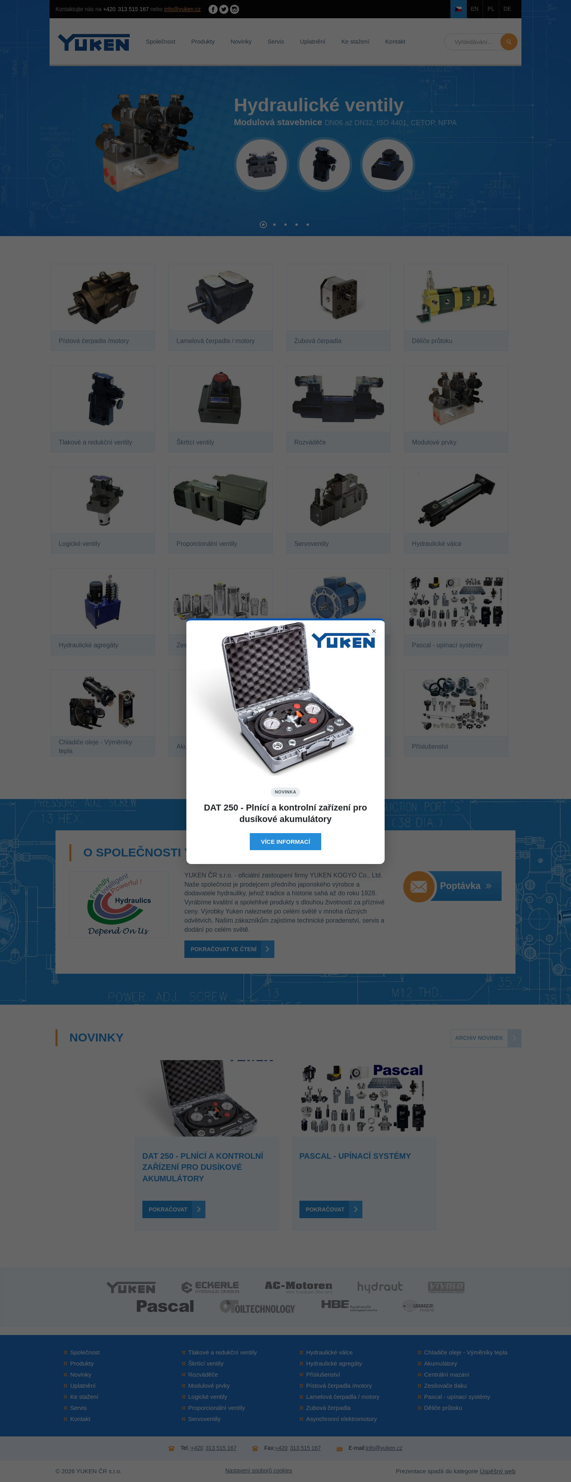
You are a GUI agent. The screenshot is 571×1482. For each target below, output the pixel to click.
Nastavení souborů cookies (258, 1470)
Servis (276, 41)
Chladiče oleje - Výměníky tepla (466, 1352)
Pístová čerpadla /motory (339, 1385)
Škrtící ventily (206, 1363)
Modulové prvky (209, 1385)
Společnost (160, 41)
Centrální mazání (446, 1374)
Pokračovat (168, 1209)
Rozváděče (203, 1374)
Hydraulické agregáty (334, 1363)
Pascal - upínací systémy (457, 1396)
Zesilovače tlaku (445, 1385)
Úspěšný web (497, 1471)
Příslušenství (323, 1374)
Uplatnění (312, 41)
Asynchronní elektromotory (341, 1418)
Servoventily (204, 1418)
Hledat (508, 41)
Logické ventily (207, 1396)
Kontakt (395, 41)
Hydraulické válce (329, 1352)
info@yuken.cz (182, 9)
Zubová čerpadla (328, 1407)
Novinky (240, 41)
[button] (263, 224)
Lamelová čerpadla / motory (342, 1396)
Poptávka (466, 886)
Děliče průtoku (443, 1407)
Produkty (203, 41)
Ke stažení (355, 41)
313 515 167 (126, 9)
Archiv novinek (479, 1038)
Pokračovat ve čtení (224, 949)
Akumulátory (440, 1363)
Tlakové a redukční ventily (222, 1352)
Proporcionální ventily (216, 1407)
